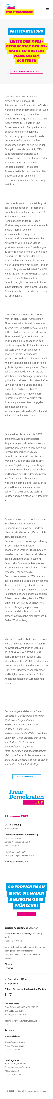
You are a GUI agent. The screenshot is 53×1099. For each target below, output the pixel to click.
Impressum (13, 983)
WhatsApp (9, 964)
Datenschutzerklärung (18, 979)
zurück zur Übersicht (26, 777)
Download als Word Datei (26, 71)
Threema (9, 968)
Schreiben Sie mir (26, 914)
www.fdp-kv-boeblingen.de (17, 861)
